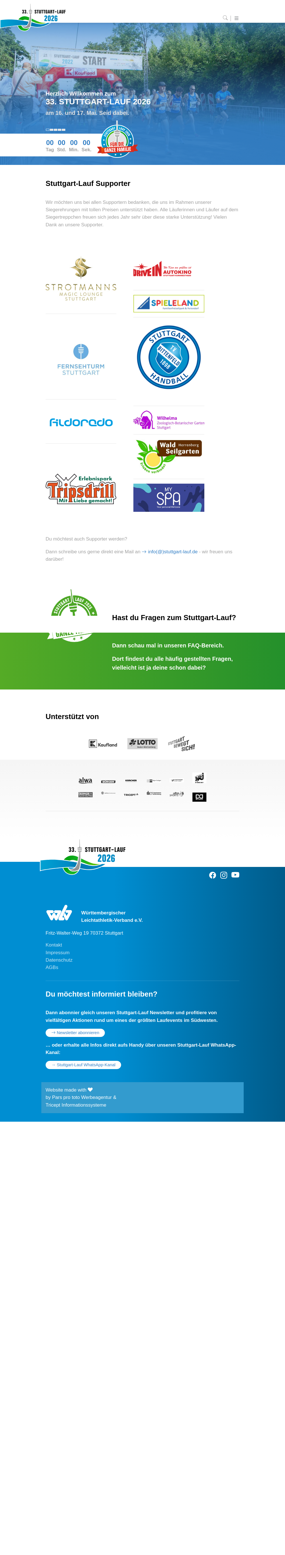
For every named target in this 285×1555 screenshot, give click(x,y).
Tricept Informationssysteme (76, 1105)
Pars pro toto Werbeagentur (82, 1097)
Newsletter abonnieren (75, 1032)
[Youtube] (235, 875)
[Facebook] (212, 875)
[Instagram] (223, 875)
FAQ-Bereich (205, 645)
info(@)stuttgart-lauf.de (173, 551)
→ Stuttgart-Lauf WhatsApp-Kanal (83, 1065)
